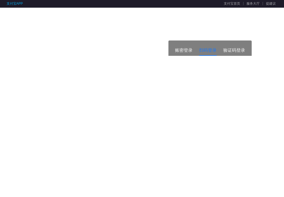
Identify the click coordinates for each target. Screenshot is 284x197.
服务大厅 (253, 3)
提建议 (271, 3)
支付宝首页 (232, 3)
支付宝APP (15, 3)
